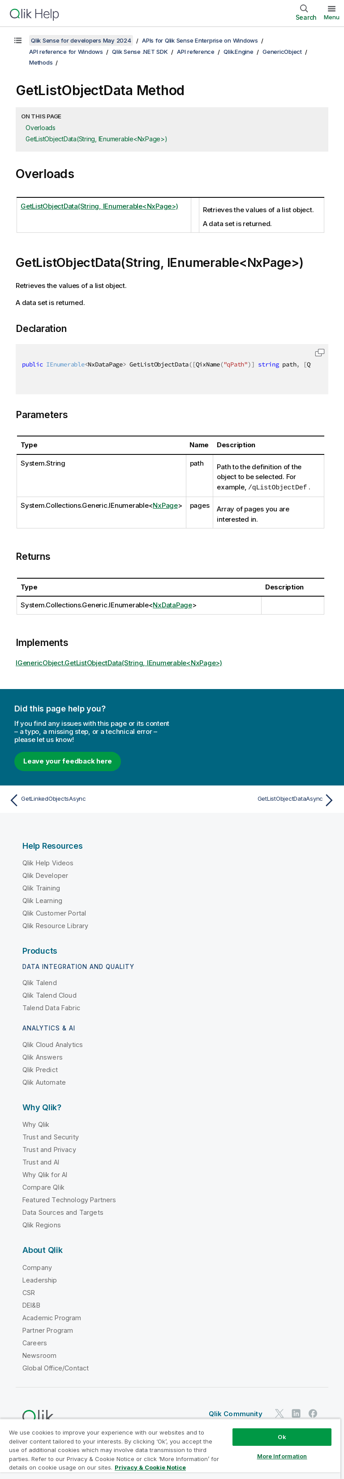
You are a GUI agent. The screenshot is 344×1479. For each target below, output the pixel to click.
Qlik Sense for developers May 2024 (81, 40)
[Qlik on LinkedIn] (296, 1413)
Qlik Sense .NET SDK (140, 51)
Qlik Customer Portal (54, 912)
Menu (332, 17)
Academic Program (52, 1317)
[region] (170, 1448)
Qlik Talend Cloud (49, 995)
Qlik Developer (45, 875)
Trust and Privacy (49, 1149)
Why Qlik (35, 1124)
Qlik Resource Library (55, 925)
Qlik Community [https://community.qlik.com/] (235, 1413)
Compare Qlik (43, 1187)
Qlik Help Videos (48, 862)
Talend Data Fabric (51, 1007)
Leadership (39, 1279)
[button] (320, 352)
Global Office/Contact (55, 1367)
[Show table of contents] (18, 40)
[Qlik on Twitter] (279, 1413)
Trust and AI (40, 1161)
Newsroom (39, 1355)
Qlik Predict (40, 1069)
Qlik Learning (42, 900)
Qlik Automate (44, 1082)
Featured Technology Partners (69, 1199)
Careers (34, 1342)
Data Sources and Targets (62, 1212)
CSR (28, 1292)
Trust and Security (50, 1136)
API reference (196, 51)
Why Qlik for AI (44, 1174)
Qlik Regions (41, 1224)
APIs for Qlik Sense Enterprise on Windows (200, 40)
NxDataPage (172, 604)
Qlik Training (41, 887)
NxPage (165, 505)
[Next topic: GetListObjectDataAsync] (256, 800)
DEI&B (31, 1305)
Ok (282, 1436)
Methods (40, 62)
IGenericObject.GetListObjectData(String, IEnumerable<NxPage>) (119, 662)
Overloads (41, 127)
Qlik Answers (42, 1056)
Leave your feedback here (67, 760)
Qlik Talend (39, 982)
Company (37, 1267)
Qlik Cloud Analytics (52, 1044)
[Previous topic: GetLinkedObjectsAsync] (88, 800)
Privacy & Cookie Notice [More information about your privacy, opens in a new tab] (150, 1467)
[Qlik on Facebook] (313, 1413)
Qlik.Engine (238, 51)
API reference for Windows (66, 51)
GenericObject (282, 51)
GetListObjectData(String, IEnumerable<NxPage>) (97, 139)
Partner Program (47, 1330)
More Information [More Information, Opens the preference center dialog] (282, 1456)
